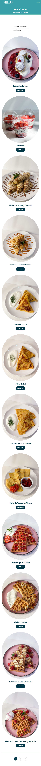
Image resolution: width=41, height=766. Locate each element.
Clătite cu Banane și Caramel (21, 265)
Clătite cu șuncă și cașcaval (20, 443)
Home (14, 12)
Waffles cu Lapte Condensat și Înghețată (20, 741)
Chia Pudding (20, 146)
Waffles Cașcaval (20, 622)
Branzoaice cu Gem (20, 86)
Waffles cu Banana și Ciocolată (20, 682)
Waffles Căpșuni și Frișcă (20, 563)
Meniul (19, 12)
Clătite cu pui (20, 384)
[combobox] (20, 30)
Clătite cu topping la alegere (20, 503)
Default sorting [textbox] (17, 30)
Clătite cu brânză (20, 324)
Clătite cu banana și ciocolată (20, 205)
